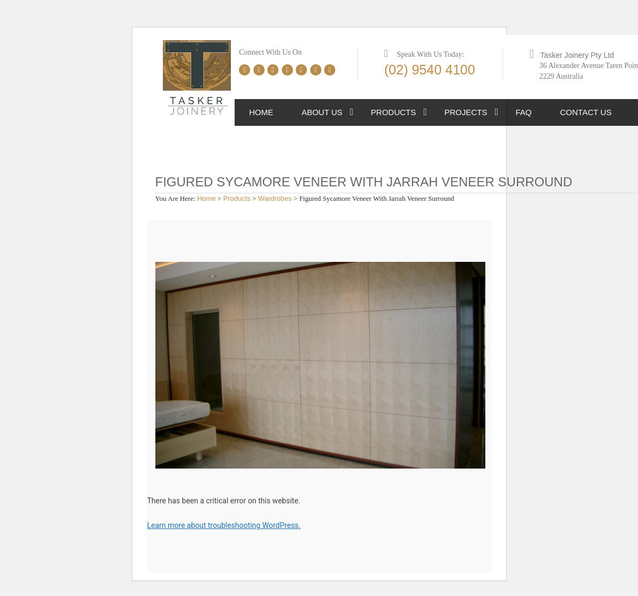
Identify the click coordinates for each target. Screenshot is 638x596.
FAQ (524, 112)
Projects (466, 112)
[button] (352, 112)
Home (261, 112)
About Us (322, 112)
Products (393, 112)
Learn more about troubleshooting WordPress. (224, 525)
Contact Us (586, 112)
